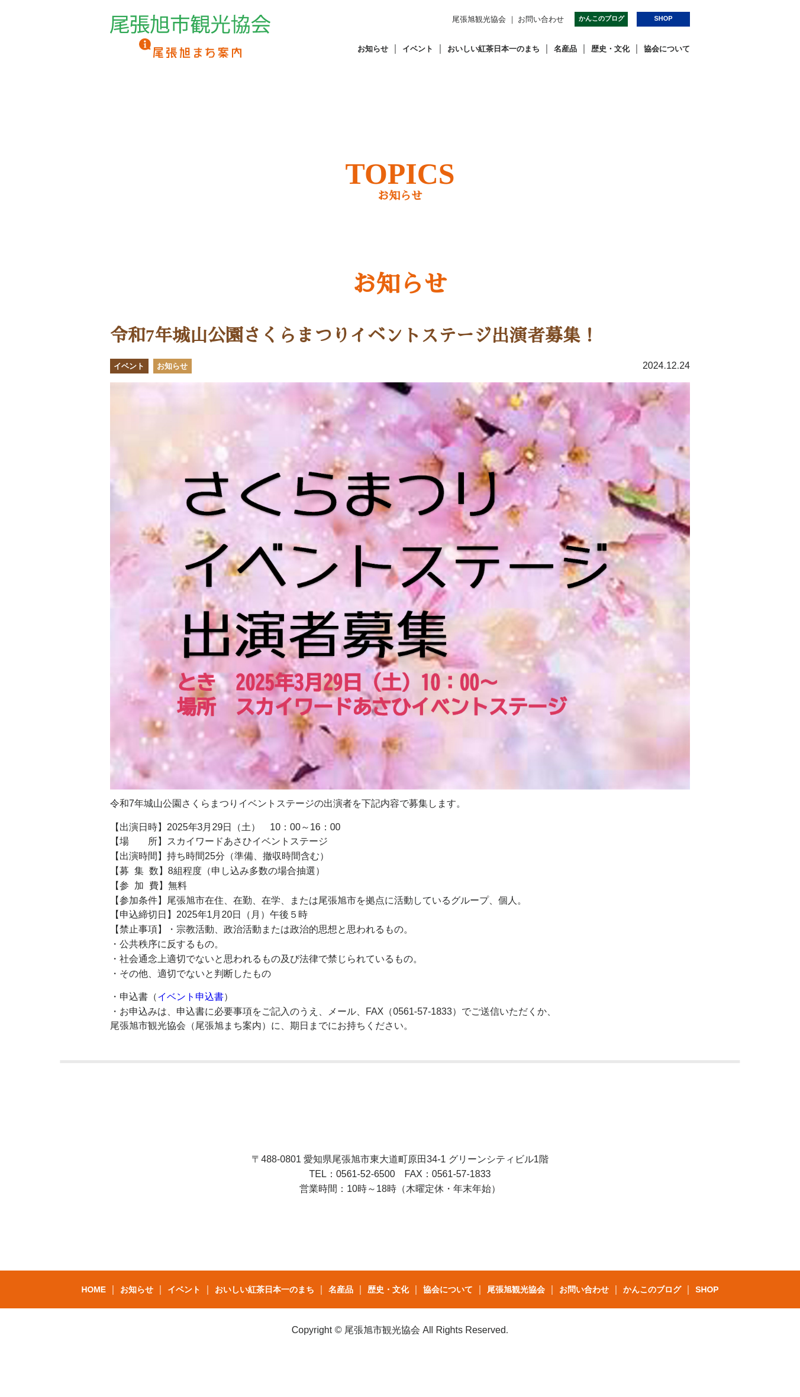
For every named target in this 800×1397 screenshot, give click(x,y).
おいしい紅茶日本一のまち (493, 48)
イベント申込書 (190, 997)
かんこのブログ (601, 18)
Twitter (388, 18)
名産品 (565, 48)
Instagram (412, 18)
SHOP (663, 18)
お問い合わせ (541, 19)
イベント (417, 48)
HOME (93, 1289)
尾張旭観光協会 (479, 19)
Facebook (364, 18)
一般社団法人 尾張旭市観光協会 (190, 36)
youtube (436, 18)
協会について (667, 48)
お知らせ (372, 48)
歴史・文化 (610, 48)
